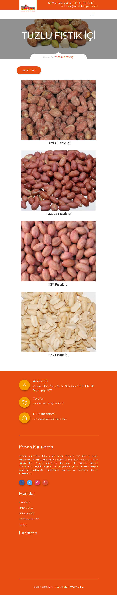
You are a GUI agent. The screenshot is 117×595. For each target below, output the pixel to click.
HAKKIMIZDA (26, 508)
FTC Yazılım (77, 587)
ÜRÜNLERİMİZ (26, 513)
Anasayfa (48, 57)
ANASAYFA (24, 502)
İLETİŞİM (23, 524)
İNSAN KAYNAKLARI (29, 519)
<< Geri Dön (28, 70)
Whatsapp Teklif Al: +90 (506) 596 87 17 (70, 3)
